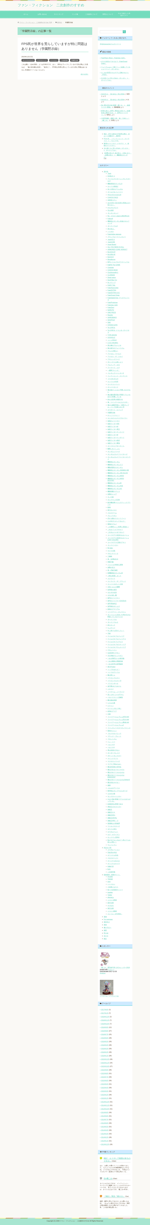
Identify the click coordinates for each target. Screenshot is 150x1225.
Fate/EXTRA (112, 290)
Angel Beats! (112, 244)
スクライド (111, 578)
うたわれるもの (113, 379)
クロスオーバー (42, 60)
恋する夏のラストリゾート (117, 518)
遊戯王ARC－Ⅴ (113, 820)
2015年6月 (104, 1080)
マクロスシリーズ (114, 761)
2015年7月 (104, 1077)
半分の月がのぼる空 (114, 195)
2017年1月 (104, 1013)
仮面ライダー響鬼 (114, 443)
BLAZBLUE (111, 254)
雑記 (105, 938)
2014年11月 (105, 1105)
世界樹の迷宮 (112, 589)
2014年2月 (104, 1137)
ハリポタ (111, 231)
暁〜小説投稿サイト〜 (115, 890)
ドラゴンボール (113, 683)
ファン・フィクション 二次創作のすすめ (51, 5)
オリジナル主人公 (114, 861)
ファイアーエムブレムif (116, 725)
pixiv (109, 881)
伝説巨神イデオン (114, 653)
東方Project (111, 667)
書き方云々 (107, 927)
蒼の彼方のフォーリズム (116, 348)
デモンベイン (112, 650)
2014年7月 (104, 1119)
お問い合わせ (42, 14)
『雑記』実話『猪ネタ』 (114, 1196)
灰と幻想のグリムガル (115, 189)
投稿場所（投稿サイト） (112, 875)
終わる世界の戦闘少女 (115, 399)
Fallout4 (110, 218)
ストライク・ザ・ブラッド (117, 581)
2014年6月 (104, 1123)
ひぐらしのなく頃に (114, 708)
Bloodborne (111, 259)
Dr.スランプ (112, 282)
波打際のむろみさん (114, 686)
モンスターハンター (114, 796)
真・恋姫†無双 (113, 570)
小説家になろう (113, 887)
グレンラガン (112, 515)
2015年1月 (104, 1098)
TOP (35, 22)
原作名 (106, 171)
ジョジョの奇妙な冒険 (115, 564)
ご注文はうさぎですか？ (116, 532)
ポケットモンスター (114, 756)
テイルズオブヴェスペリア (117, 647)
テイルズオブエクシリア (116, 636)
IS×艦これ (108, 1178)
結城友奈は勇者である (115, 804)
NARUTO (111, 310)
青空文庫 (111, 908)
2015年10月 (105, 1066)
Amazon (103, 973)
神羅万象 (111, 562)
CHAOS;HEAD (113, 270)
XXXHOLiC (111, 337)
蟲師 (109, 785)
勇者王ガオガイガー (114, 807)
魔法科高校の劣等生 (114, 767)
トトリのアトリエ (114, 672)
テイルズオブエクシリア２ (117, 639)
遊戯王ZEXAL (112, 818)
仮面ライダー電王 (114, 429)
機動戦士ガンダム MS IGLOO (118, 473)
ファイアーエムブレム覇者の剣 (118, 722)
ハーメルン (53, 60)
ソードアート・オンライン (117, 612)
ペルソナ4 (111, 747)
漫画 (105, 917)
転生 (109, 869)
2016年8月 (104, 1031)
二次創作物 (64, 60)
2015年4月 (104, 1087)
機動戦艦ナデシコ (114, 491)
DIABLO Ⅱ (111, 176)
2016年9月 (104, 1027)
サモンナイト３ (113, 553)
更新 (105, 925)
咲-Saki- (110, 548)
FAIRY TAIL (111, 285)
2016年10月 (105, 1024)
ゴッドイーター (113, 545)
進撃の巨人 (111, 567)
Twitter (110, 895)
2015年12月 (105, 1059)
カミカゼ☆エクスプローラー (117, 418)
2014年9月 (104, 1112)
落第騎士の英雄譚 (114, 823)
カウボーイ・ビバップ (115, 410)
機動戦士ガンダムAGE (115, 486)
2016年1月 (104, 1056)
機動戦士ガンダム (114, 462)
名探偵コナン (112, 200)
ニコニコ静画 (112, 900)
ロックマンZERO (113, 837)
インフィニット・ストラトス (117, 376)
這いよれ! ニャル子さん (116, 694)
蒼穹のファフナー (114, 598)
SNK (109, 322)
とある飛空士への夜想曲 (116, 658)
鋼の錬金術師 (112, 700)
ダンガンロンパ (113, 213)
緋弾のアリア (112, 711)
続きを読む (84, 74)
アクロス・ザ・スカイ (115, 356)
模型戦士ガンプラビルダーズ (117, 791)
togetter (110, 892)
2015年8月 (104, 1073)
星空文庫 (111, 903)
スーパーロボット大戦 (115, 584)
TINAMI (110, 879)
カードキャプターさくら (116, 446)
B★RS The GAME (114, 265)
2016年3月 (104, 1048)
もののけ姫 (111, 793)
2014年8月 (104, 1116)
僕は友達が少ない (114, 750)
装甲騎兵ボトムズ (114, 606)
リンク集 (75, 14)
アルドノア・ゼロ (114, 365)
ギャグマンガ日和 (114, 500)
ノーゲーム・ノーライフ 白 (109, 996)
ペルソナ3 (111, 744)
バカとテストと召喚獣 (115, 697)
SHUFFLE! (111, 320)
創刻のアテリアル (114, 609)
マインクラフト (113, 758)
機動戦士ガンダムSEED (116, 476)
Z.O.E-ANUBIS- (113, 343)
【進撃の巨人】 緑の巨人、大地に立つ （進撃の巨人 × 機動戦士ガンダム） (118, 155)
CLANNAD (111, 275)
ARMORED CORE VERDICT (117, 249)
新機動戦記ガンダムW (115, 573)
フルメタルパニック (114, 733)
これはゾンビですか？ (115, 529)
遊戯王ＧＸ (111, 812)
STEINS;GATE (113, 325)
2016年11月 (105, 1020)
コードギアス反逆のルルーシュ (118, 535)
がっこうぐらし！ (114, 415)
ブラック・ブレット (114, 736)
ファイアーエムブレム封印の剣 (118, 717)
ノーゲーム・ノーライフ (116, 692)
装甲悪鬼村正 (112, 603)
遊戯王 (110, 809)
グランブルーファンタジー (117, 237)
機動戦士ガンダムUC (115, 488)
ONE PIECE (112, 312)
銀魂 (109, 507)
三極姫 (110, 556)
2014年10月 (105, 1109)
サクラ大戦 (111, 551)
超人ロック (111, 625)
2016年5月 (104, 1041)
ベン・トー (111, 742)
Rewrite (110, 315)
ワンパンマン (112, 845)
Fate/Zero (111, 307)
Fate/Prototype (113, 302)
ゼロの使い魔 (112, 595)
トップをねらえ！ (114, 669)
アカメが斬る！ (113, 351)
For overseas (108, 919)
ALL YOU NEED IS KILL (116, 247)
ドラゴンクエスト (114, 678)
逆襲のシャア (112, 494)
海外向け (107, 922)
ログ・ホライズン (114, 834)
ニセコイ (111, 689)
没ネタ (106, 936)
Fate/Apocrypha (113, 288)
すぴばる (111, 905)
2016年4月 (104, 1045)
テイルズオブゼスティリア (117, 644)
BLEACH (111, 257)
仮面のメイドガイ (114, 421)
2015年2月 (104, 1095)
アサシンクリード (114, 359)
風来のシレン (112, 731)
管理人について (107, 14)
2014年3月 (104, 1134)
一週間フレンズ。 (114, 370)
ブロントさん (112, 739)
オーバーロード (113, 387)
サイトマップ (58, 14)
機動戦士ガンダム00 (114, 483)
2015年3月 (104, 1091)
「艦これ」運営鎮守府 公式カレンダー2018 (115, 967)
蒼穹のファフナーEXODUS (117, 601)
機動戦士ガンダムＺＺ (115, 464)
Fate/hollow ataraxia (114, 234)
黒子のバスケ (112, 510)
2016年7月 (104, 1034)
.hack (109, 173)
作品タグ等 (107, 847)
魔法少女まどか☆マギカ (116, 769)
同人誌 (106, 933)
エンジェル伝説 (113, 381)
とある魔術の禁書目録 (115, 661)
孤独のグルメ (112, 524)
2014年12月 (105, 1102)
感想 (105, 930)
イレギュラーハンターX (116, 373)
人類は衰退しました (114, 576)
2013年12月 (105, 1144)
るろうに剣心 (112, 829)
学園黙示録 (74, 60)
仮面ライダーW (113, 435)
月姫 (109, 633)
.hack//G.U (111, 239)
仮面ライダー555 (113, 424)
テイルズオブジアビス (115, 642)
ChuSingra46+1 (113, 272)
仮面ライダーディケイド (116, 432)
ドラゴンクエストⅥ (114, 680)
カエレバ (111, 969)
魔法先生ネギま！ (114, 782)
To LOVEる (111, 327)
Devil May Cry (112, 280)
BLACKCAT (111, 252)
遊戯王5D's (111, 815)
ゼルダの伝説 (112, 592)
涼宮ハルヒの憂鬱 (114, 587)
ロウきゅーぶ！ (113, 832)
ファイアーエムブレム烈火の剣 (118, 719)
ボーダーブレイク (114, 753)
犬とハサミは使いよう (115, 362)
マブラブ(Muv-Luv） (115, 764)
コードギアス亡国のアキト (117, 542)
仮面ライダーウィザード (116, 437)
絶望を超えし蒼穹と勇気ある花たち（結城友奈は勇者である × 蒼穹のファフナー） (115, 113)
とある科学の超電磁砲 (115, 664)
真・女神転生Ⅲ (113, 559)
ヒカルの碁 (111, 703)
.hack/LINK (111, 242)
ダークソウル (112, 619)
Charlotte (111, 267)
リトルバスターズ (114, 826)
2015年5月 (104, 1084)
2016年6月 (104, 1038)
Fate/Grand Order (114, 295)
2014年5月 (104, 1126)
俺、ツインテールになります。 (118, 402)
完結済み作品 (112, 852)
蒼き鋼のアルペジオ (114, 345)
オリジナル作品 (113, 855)
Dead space (112, 277)
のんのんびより (113, 207)
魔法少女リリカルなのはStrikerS (119, 780)
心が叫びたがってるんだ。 (117, 521)
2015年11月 (105, 1063)
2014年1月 (104, 1141)
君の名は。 (111, 229)
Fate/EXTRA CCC (114, 293)
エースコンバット (114, 384)
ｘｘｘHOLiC (112, 340)
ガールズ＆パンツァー (115, 192)
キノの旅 (111, 497)
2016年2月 (104, 1052)
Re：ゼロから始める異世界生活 (118, 216)
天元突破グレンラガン (115, 655)
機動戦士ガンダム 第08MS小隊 (118, 470)
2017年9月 (104, 1009)
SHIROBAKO (112, 317)
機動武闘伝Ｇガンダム (115, 467)
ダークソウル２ (113, 622)
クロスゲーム (112, 513)
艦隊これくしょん (114, 449)
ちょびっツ (111, 628)
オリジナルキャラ (28, 60)
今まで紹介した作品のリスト (124, 14)
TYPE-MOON (112, 335)
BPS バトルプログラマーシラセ (118, 262)
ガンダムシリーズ (114, 451)
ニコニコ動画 (112, 911)
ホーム (26, 14)
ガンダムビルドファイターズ (117, 454)
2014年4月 (104, 1130)
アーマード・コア (114, 367)
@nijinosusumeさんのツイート (110, 44)
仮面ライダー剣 (113, 426)
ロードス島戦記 (113, 186)
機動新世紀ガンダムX (115, 183)
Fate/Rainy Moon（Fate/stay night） (113, 58)
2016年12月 (105, 1017)
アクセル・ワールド (114, 354)
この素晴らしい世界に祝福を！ (118, 527)
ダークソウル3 (113, 226)
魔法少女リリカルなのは (116, 772)
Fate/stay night (113, 305)
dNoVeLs (111, 897)
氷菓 (109, 714)
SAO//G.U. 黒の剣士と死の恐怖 (112, 94)
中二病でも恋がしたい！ (116, 630)
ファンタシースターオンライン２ (119, 728)
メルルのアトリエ (114, 788)
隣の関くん (111, 675)
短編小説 (111, 866)
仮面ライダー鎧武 (114, 440)
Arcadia (110, 876)
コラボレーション (114, 850)
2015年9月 (104, 1070)
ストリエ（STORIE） (115, 914)
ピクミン (111, 706)
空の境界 (111, 210)
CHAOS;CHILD (113, 197)
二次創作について (91, 14)
